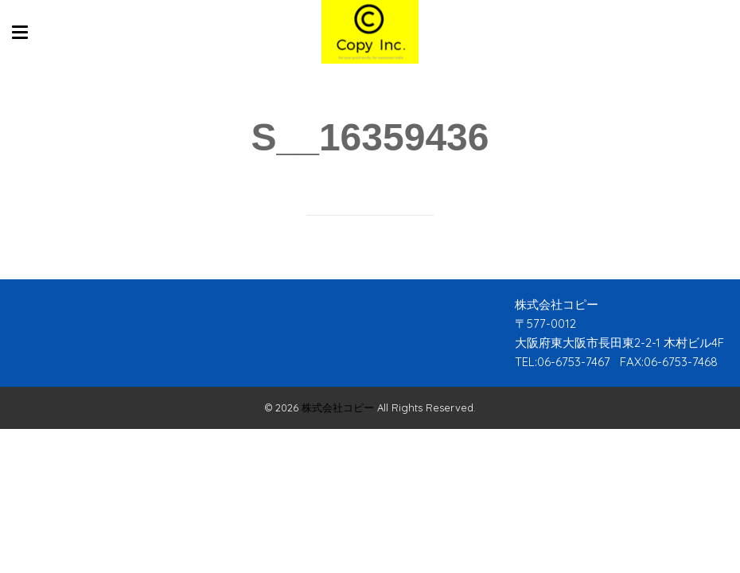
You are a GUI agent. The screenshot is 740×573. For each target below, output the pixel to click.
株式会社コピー (338, 407)
